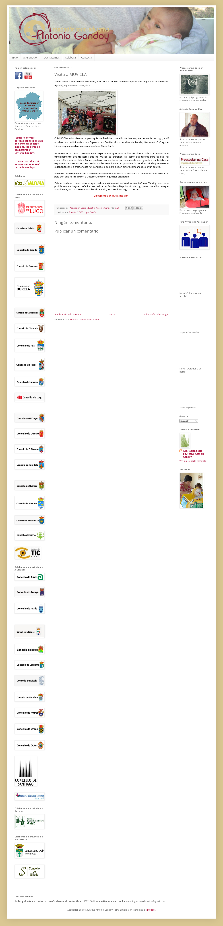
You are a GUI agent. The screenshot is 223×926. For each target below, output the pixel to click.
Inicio (15, 57)
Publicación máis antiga (156, 314)
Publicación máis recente (68, 314)
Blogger (151, 909)
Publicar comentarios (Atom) (84, 319)
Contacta (86, 57)
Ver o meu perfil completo (193, 461)
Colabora (70, 57)
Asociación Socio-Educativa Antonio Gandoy (193, 454)
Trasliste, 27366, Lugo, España (82, 212)
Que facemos (52, 57)
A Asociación (30, 57)
